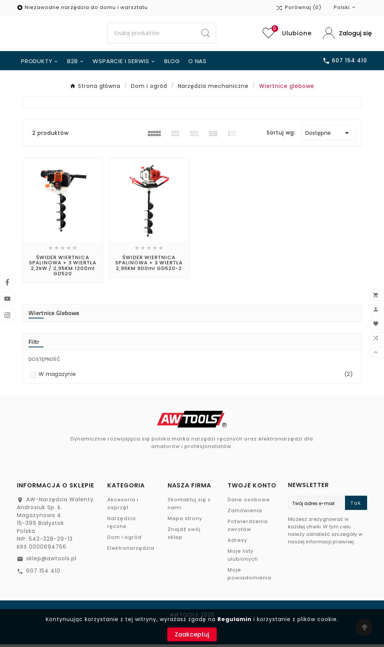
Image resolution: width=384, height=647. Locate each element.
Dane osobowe (249, 502)
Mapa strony (185, 521)
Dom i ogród (124, 539)
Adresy (237, 542)
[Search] (151, 34)
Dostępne (328, 135)
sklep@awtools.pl (51, 561)
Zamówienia (245, 513)
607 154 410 (43, 573)
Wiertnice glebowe (53, 315)
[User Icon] (345, 34)
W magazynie (196, 377)
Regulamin (235, 619)
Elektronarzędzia (130, 550)
